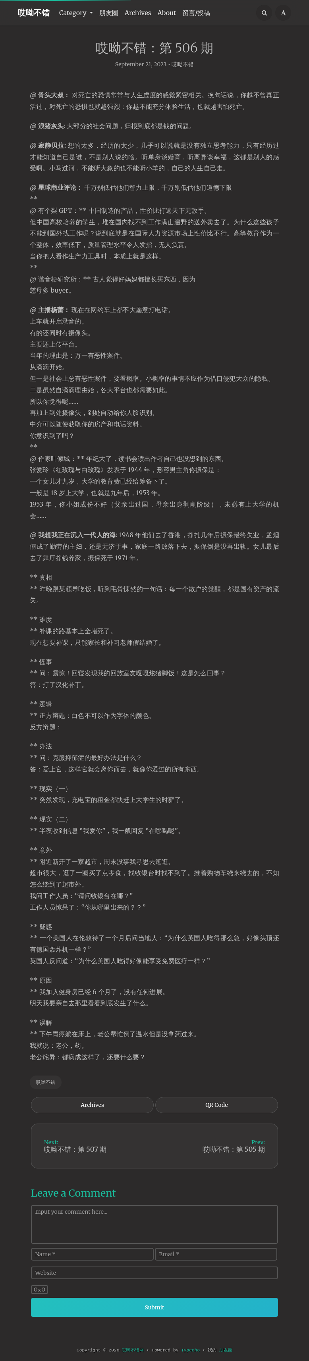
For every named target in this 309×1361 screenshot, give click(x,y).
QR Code (216, 1114)
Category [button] (73, 13)
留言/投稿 (196, 13)
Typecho (190, 1350)
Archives (138, 13)
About (167, 13)
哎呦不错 (34, 12)
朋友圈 (108, 13)
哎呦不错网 (133, 1350)
